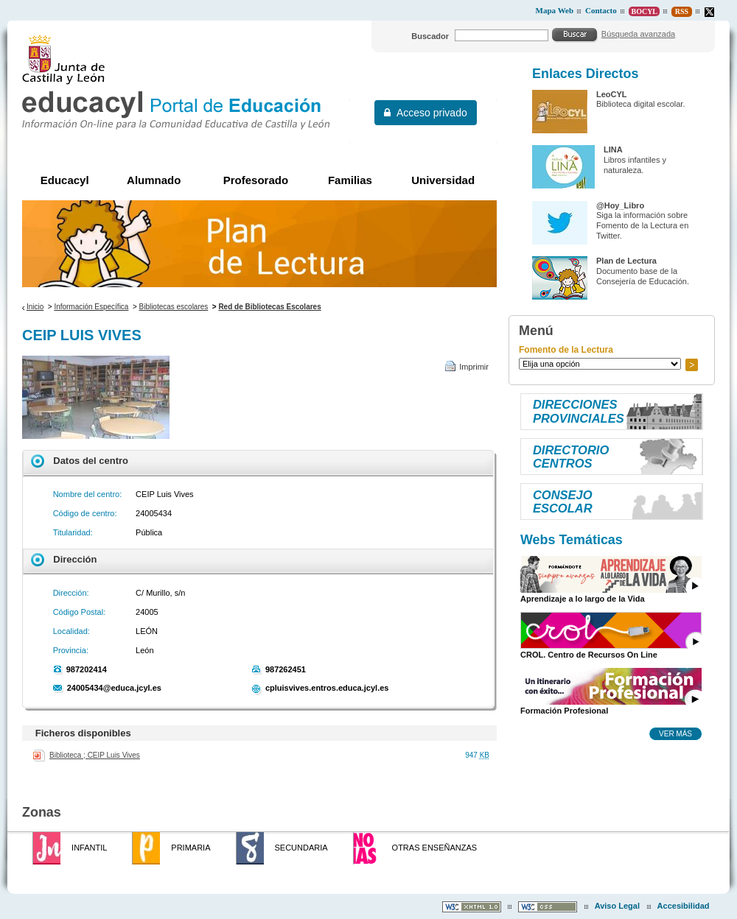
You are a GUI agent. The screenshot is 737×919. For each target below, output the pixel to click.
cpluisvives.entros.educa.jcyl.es (327, 687)
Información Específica (91, 307)
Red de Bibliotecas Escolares (269, 307)
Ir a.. (691, 365)
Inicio (35, 307)
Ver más (675, 733)
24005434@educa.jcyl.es (114, 687)
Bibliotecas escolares (174, 307)
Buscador (430, 36)
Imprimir (474, 366)
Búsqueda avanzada (638, 33)
